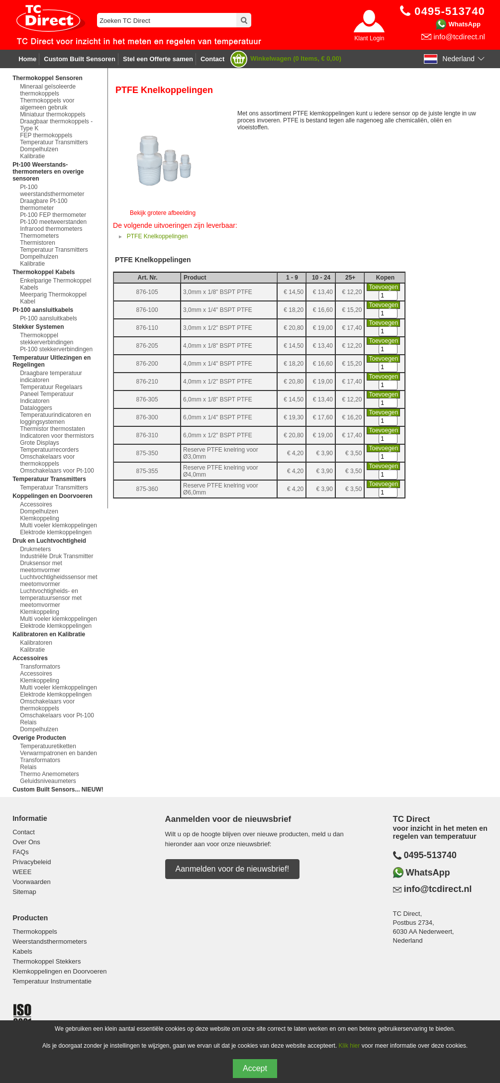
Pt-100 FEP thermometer (53, 214)
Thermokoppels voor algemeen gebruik (47, 104)
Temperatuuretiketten (48, 746)
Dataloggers (36, 407)
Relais (28, 722)
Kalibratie (32, 156)
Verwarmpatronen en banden (58, 753)
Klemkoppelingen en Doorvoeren (59, 971)
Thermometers (39, 235)
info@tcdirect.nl (459, 36)
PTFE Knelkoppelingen (157, 236)
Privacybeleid (31, 862)
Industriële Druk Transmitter (56, 556)
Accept (255, 1068)
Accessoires (36, 504)
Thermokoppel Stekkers (46, 961)
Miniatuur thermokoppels (52, 114)
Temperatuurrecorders (49, 449)
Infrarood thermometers (51, 228)
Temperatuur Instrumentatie (52, 981)
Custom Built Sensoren (79, 59)
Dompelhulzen (39, 149)
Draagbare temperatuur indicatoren (51, 377)
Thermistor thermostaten (52, 428)
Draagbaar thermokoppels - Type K (56, 125)
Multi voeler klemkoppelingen (58, 525)
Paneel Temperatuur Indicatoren (47, 397)
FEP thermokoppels (46, 135)
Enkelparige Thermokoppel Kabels (55, 284)
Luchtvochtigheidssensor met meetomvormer (58, 581)
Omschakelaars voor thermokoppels (47, 460)
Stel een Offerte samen (158, 59)
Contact (212, 59)
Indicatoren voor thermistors (57, 435)
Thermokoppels (34, 931)
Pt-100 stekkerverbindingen (56, 349)
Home (27, 59)
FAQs (20, 852)
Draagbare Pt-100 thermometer (43, 204)
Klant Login (369, 38)
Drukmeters (35, 549)
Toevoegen (383, 287)
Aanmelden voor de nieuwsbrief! (233, 869)
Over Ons (26, 842)
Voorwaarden (31, 882)
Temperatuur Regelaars (51, 387)
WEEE (21, 872)
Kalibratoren (36, 642)
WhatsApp (465, 24)
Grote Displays (39, 442)
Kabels (22, 951)
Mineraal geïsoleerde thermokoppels (48, 90)
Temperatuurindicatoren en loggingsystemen (55, 418)
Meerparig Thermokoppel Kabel (53, 298)
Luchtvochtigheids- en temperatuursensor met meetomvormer (51, 598)
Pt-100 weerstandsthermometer (52, 190)
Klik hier (349, 1045)
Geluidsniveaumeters (48, 781)
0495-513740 (430, 855)
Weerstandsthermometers (49, 941)
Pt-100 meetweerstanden (53, 221)
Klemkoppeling (39, 518)
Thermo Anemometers (49, 774)
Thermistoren (37, 242)
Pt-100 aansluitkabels (48, 318)
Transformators (40, 666)
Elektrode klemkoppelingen (56, 532)
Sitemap (24, 891)
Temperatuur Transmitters (54, 142)
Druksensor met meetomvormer (41, 567)
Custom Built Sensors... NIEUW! (57, 789)
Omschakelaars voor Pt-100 (57, 470)
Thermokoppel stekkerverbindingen (46, 339)
